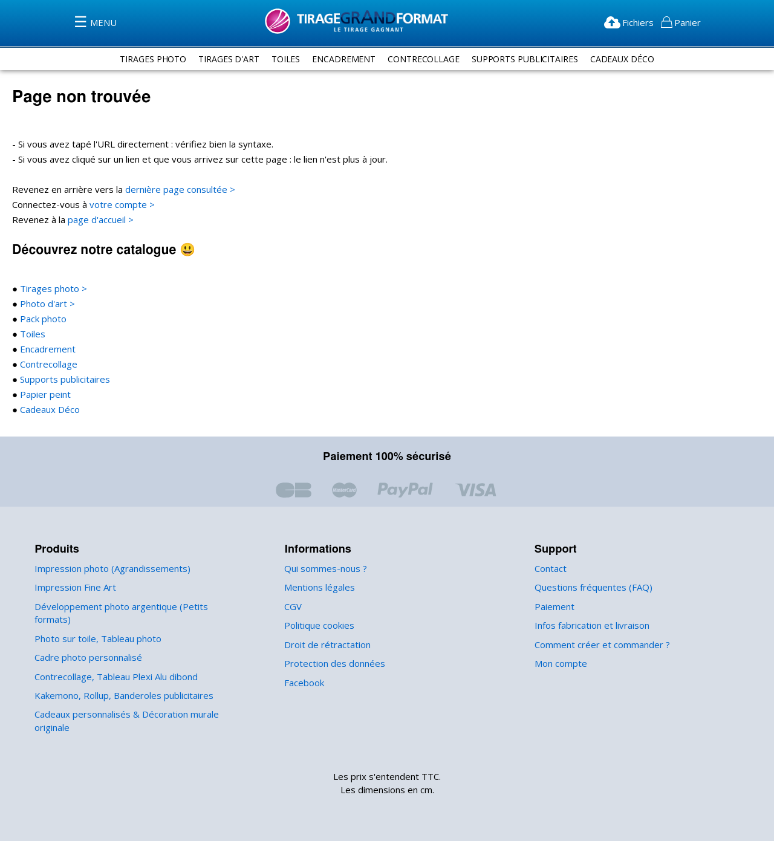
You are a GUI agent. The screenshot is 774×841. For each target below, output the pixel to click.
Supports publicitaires (62, 379)
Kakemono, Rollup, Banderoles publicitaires (122, 683)
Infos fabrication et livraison (590, 625)
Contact (550, 568)
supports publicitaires (528, 58)
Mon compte (560, 663)
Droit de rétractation (324, 645)
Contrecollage (47, 364)
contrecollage (423, 58)
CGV (294, 607)
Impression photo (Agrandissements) (108, 568)
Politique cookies (318, 625)
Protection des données (332, 663)
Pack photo (41, 319)
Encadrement (46, 349)
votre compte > (116, 205)
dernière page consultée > (172, 189)
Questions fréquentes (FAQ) (591, 587)
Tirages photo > (50, 289)
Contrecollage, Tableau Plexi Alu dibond (114, 663)
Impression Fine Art (73, 587)
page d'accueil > (99, 220)
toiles (282, 58)
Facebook (304, 683)
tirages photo (145, 58)
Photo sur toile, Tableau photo (94, 625)
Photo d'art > (44, 304)
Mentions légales (318, 587)
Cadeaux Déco (629, 58)
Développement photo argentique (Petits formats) (133, 607)
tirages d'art (224, 58)
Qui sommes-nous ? (324, 568)
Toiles (30, 334)
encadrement (341, 58)
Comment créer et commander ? (600, 645)
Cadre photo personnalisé (86, 645)
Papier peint (43, 394)
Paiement (554, 607)
